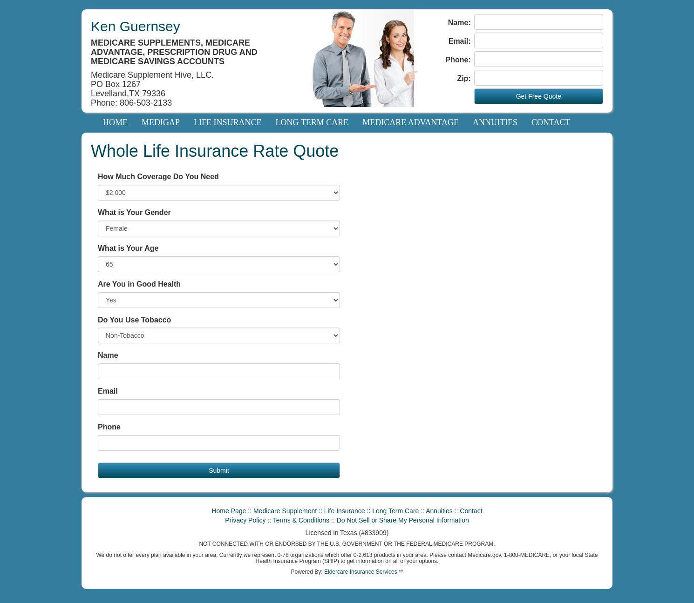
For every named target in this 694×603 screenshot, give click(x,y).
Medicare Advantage (410, 122)
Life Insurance (228, 122)
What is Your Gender (134, 212)
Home (115, 122)
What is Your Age (128, 248)
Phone (109, 427)
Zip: (463, 78)
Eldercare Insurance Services (360, 572)
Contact (551, 122)
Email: (460, 41)
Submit (219, 470)
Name (108, 355)
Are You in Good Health (139, 284)
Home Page (228, 511)
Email (108, 391)
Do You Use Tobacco (134, 320)
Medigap (161, 122)
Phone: (458, 60)
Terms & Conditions (301, 520)
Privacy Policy (245, 520)
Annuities (495, 122)
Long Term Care (312, 122)
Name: (459, 23)
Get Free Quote (538, 96)
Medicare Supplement (285, 511)
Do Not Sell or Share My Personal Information (403, 520)
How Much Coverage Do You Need (158, 177)
